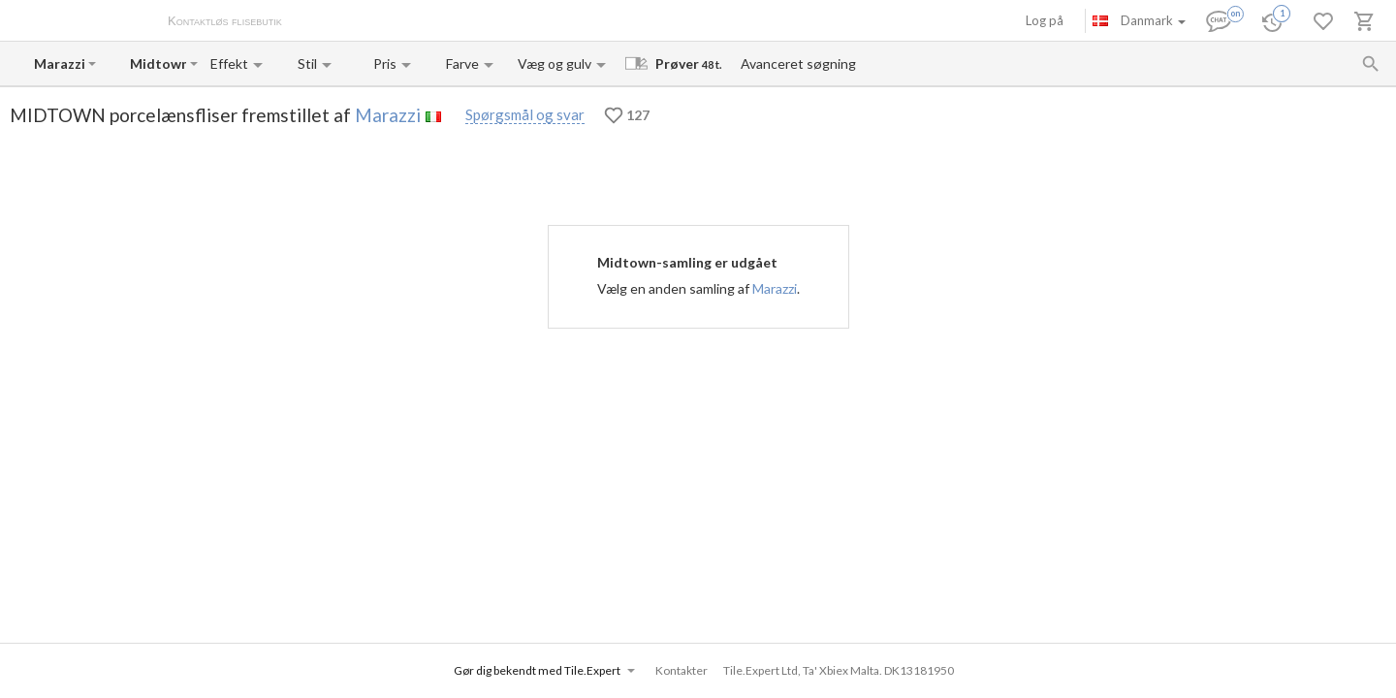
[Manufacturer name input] (59, 63)
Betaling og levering (404, 22)
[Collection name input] (158, 63)
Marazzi (388, 115)
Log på (1044, 20)
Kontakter (497, 22)
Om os (320, 22)
